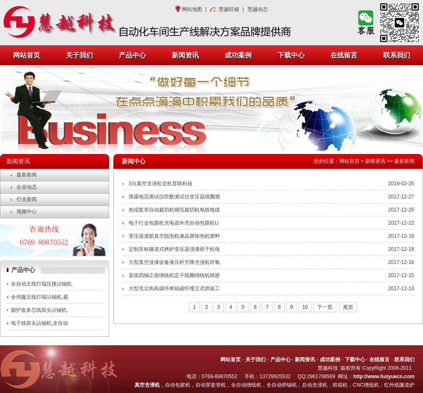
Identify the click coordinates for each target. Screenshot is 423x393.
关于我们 (79, 55)
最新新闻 (26, 175)
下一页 (324, 307)
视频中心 (26, 211)
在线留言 (343, 55)
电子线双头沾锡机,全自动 (39, 323)
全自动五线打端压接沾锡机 (41, 284)
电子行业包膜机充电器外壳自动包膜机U (174, 223)
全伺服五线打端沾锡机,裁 (39, 297)
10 (305, 307)
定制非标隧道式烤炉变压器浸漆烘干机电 (174, 249)
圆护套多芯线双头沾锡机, (39, 310)
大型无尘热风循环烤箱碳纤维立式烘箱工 (174, 288)
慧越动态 (257, 9)
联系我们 (396, 55)
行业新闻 (26, 199)
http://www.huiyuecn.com (384, 376)
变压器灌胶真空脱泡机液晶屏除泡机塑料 (174, 236)
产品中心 (132, 55)
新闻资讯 (185, 55)
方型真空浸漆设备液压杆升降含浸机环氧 (174, 262)
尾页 (348, 307)
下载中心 (291, 55)
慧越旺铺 (229, 9)
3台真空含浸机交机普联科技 (160, 184)
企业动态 (26, 187)
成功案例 (238, 55)
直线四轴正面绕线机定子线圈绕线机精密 (174, 275)
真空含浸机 (147, 385)
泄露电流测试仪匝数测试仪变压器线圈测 (174, 197)
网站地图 (192, 9)
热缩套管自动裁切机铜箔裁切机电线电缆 (174, 210)
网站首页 (26, 55)
